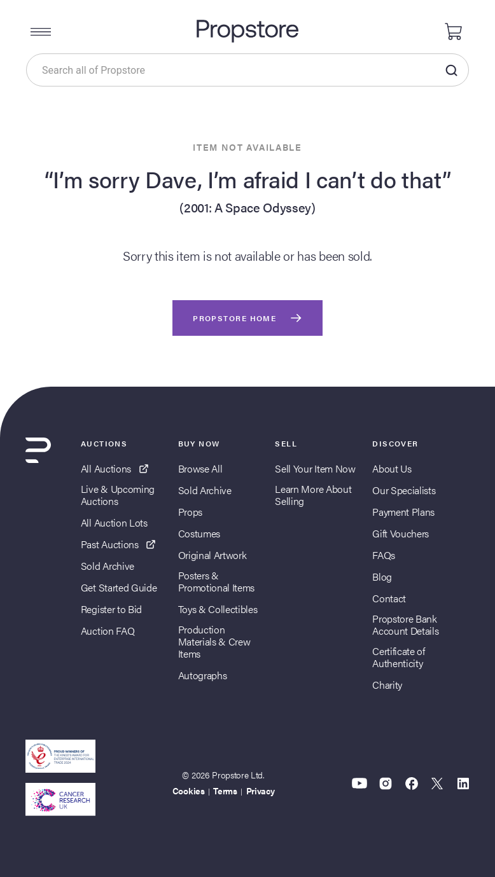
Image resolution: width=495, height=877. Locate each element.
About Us (391, 468)
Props (190, 512)
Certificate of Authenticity (398, 657)
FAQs (383, 555)
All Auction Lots (114, 522)
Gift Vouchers (400, 533)
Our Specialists (403, 490)
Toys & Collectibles (218, 609)
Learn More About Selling (313, 495)
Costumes (199, 533)
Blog (382, 576)
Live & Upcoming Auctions (118, 495)
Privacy (260, 790)
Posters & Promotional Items (216, 581)
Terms (225, 790)
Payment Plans (403, 512)
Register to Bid (111, 609)
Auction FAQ (107, 631)
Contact (389, 598)
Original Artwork (212, 555)
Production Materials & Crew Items (214, 641)
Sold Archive (107, 566)
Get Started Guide (119, 587)
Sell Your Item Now (315, 468)
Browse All (200, 468)
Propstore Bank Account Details (405, 624)
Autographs (202, 675)
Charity (387, 685)
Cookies (188, 790)
